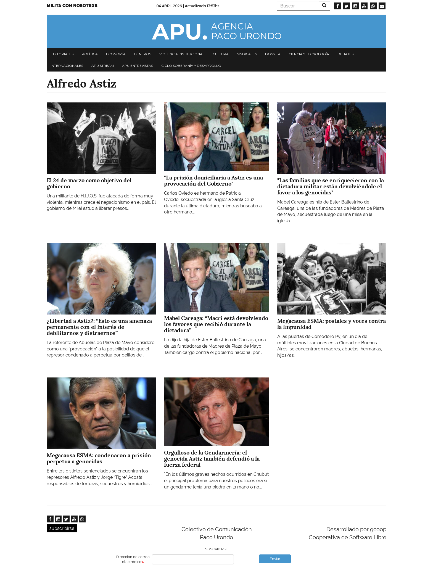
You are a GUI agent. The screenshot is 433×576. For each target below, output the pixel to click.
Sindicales (247, 54)
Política (90, 54)
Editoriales (62, 54)
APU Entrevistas (137, 66)
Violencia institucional (181, 54)
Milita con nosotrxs (72, 5)
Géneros (142, 54)
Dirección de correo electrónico (133, 559)
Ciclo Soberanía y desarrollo (191, 66)
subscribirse (61, 528)
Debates (345, 54)
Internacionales (67, 66)
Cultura (221, 54)
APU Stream (102, 66)
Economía (116, 54)
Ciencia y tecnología (309, 54)
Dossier (272, 54)
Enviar (275, 559)
